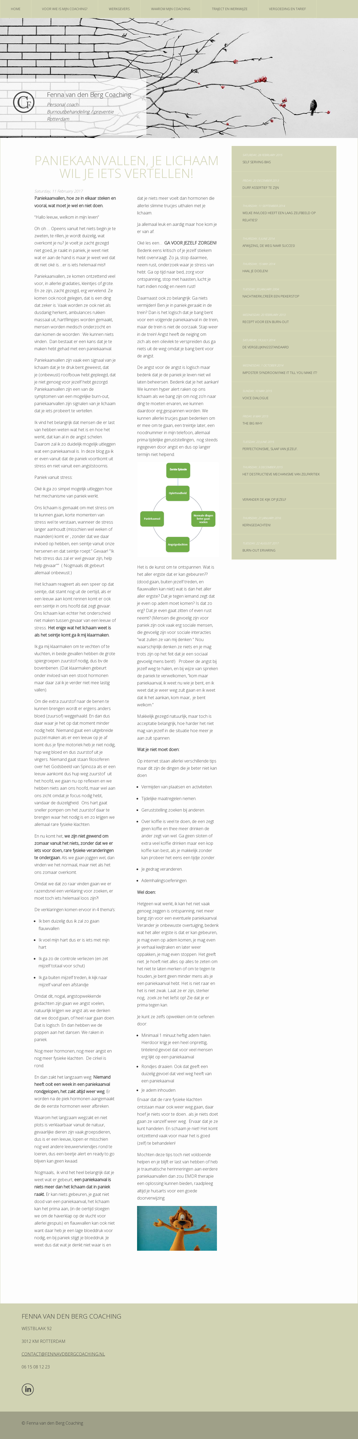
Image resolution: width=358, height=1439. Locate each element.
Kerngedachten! (261, 521)
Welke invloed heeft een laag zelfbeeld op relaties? (279, 213)
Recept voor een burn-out (265, 318)
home (15, 9)
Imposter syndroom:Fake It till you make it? (279, 369)
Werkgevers (119, 9)
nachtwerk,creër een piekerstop (270, 293)
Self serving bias (262, 158)
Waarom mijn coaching (170, 9)
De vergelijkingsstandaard (265, 343)
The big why (255, 420)
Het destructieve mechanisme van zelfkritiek (281, 470)
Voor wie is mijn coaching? (64, 9)
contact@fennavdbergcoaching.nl (63, 1354)
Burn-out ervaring (260, 547)
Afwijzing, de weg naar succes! (268, 242)
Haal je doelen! (258, 267)
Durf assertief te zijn (260, 184)
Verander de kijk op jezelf (264, 499)
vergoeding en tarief (287, 9)
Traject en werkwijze (230, 9)
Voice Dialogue (257, 394)
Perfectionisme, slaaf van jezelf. (270, 445)
